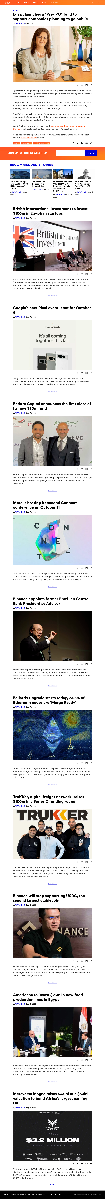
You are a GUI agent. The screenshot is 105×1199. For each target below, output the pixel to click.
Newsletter (25, 1194)
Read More (52, 295)
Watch (27, 2)
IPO (35, 143)
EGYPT (16, 143)
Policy (34, 1194)
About (36, 2)
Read (18, 2)
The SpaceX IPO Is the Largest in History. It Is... (40, 184)
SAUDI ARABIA (44, 143)
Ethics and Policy (29, 138)
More (44, 2)
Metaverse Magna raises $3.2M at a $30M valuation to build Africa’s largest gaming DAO (50, 1098)
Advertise (15, 1194)
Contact (55, 2)
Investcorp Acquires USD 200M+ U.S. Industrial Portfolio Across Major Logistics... (62, 186)
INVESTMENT (26, 143)
